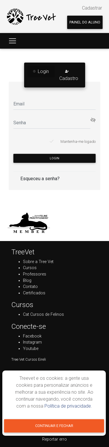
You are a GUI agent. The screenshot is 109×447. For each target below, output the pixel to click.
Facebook (32, 336)
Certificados (34, 293)
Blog (27, 280)
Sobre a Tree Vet (38, 261)
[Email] (54, 104)
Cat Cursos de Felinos (43, 314)
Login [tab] (41, 71)
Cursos (30, 267)
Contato (30, 286)
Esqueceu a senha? (40, 178)
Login (54, 158)
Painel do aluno (84, 22)
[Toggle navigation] (12, 40)
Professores (34, 274)
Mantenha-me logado (78, 141)
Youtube (30, 348)
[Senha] (51, 123)
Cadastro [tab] (68, 75)
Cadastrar (92, 8)
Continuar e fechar (54, 426)
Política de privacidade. (68, 406)
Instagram (32, 342)
